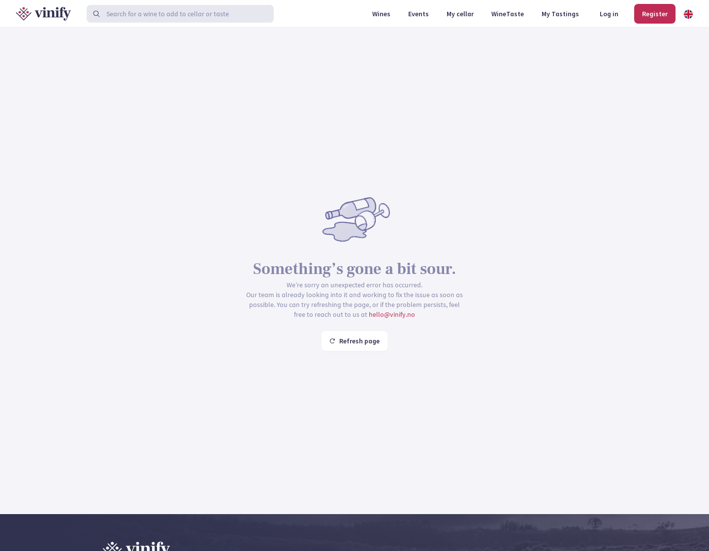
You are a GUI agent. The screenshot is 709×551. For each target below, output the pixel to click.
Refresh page (354, 341)
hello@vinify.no (392, 314)
